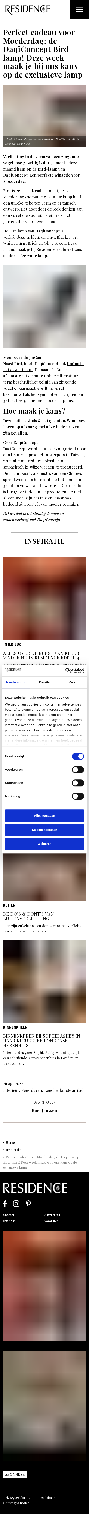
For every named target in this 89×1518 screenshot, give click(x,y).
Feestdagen (32, 1090)
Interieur (11, 1090)
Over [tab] (73, 682)
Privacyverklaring (17, 1498)
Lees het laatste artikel (63, 1090)
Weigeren (44, 843)
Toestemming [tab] (16, 682)
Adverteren (52, 1214)
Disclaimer (47, 1498)
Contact (8, 1214)
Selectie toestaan (44, 830)
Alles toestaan (44, 815)
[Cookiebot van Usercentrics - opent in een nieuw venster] (65, 670)
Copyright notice (16, 1503)
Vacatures (51, 1221)
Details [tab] (44, 682)
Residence (28, 10)
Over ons (9, 1221)
